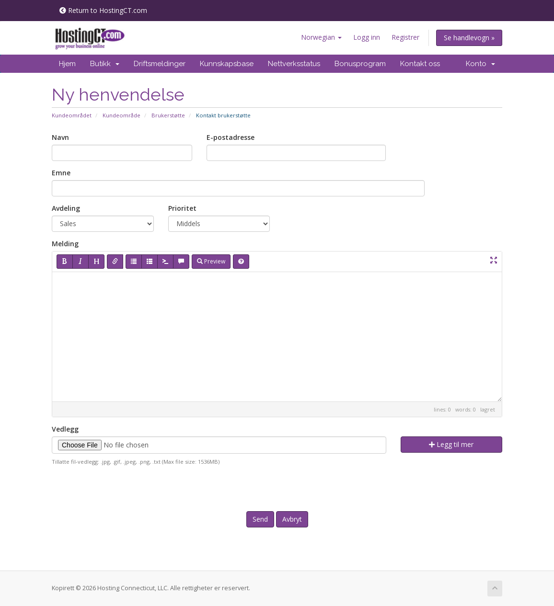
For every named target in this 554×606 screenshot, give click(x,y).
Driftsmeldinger (159, 63)
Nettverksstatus (294, 63)
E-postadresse (230, 137)
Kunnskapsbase (227, 63)
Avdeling (66, 208)
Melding (65, 243)
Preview (211, 261)
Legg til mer (451, 444)
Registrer (405, 37)
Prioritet (182, 208)
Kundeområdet (72, 115)
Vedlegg (65, 429)
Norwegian (321, 37)
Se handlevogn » (469, 37)
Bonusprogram (360, 63)
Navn (60, 137)
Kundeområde (121, 115)
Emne (61, 172)
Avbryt (292, 519)
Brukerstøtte (168, 115)
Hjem (67, 63)
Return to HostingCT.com (103, 10)
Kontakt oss (420, 63)
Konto (480, 63)
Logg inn (366, 37)
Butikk (104, 63)
